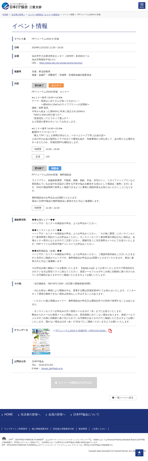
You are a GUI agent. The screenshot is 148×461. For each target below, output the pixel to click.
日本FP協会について (86, 414)
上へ (139, 453)
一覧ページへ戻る (124, 397)
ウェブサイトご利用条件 (15, 429)
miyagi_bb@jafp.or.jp (52, 368)
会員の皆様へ (56, 414)
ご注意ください (98, 429)
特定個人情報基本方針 (63, 429)
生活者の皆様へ (31, 414)
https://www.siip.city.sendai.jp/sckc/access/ (60, 63)
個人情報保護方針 (40, 429)
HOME (8, 414)
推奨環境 (83, 429)
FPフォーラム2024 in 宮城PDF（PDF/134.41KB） (81, 330)
